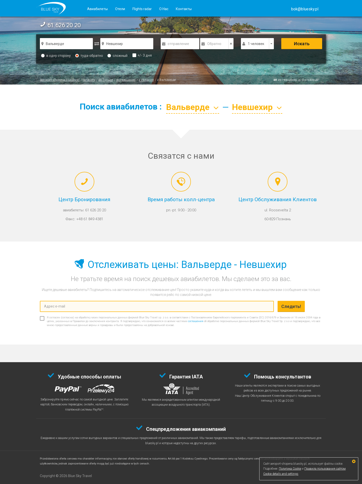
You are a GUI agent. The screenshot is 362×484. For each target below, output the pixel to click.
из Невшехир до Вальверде (298, 80)
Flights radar (142, 9)
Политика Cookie (290, 468)
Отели (120, 9)
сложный (117, 56)
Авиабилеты (97, 9)
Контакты (184, 9)
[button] (304, 9)
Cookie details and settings (280, 474)
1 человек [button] (256, 44)
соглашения (195, 321)
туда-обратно (89, 56)
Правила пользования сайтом (325, 468)
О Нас (163, 9)
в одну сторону (56, 56)
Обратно (214, 44)
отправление (178, 44)
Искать (302, 43)
